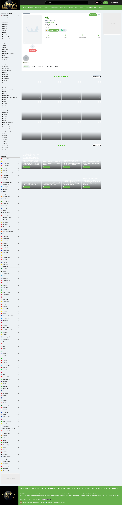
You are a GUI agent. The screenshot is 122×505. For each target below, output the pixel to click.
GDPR (30, 499)
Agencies (46, 8)
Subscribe (92, 14)
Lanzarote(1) (5, 93)
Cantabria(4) (5, 49)
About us (115, 488)
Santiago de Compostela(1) (8, 131)
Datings (30, 8)
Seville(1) (4, 137)
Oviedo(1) (4, 120)
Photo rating (63, 8)
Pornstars (38, 8)
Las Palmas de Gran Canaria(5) (9, 97)
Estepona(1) (5, 66)
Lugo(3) (4, 106)
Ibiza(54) (4, 85)
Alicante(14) (5, 24)
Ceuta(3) (4, 55)
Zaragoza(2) (5, 154)
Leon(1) (4, 99)
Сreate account (114, 2)
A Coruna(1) (5, 18)
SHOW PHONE (53, 30)
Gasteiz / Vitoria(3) (6, 70)
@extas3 (48, 502)
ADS (76, 8)
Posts (71, 8)
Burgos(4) (4, 43)
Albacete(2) (5, 22)
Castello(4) (4, 51)
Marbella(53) (5, 112)
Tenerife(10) (5, 141)
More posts (96, 77)
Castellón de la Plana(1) (8, 53)
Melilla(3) (4, 114)
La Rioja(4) (4, 91)
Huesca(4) (4, 82)
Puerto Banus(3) (6, 126)
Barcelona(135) (6, 36)
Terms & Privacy (36, 499)
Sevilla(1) (4, 135)
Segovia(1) (4, 133)
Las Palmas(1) (5, 95)
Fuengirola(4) (5, 68)
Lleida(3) (4, 101)
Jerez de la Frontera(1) (7, 89)
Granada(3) (5, 74)
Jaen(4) (4, 87)
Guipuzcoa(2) (5, 78)
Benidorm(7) (5, 41)
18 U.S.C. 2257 (23, 499)
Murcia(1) (4, 116)
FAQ (95, 8)
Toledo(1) (4, 143)
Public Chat (89, 8)
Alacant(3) (4, 20)
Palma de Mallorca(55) (7, 122)
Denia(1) (4, 64)
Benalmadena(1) (6, 38)
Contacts (107, 488)
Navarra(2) (4, 118)
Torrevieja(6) (5, 145)
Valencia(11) (5, 147)
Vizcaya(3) (4, 152)
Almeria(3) (4, 26)
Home (24, 8)
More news (96, 145)
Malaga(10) (5, 110)
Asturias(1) (5, 28)
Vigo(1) (4, 149)
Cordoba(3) (5, 59)
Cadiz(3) (4, 47)
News (81, 8)
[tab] (27, 67)
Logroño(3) (5, 103)
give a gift (32, 50)
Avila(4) (4, 30)
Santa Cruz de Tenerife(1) (8, 129)
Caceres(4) (4, 45)
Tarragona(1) (5, 139)
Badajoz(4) (4, 32)
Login (105, 2)
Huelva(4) (4, 80)
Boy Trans (54, 8)
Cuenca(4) (4, 62)
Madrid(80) (4, 108)
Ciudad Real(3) (5, 57)
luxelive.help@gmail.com (59, 502)
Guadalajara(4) (5, 76)
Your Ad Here (10, 479)
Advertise (102, 8)
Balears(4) (4, 34)
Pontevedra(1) (5, 124)
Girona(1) (4, 72)
